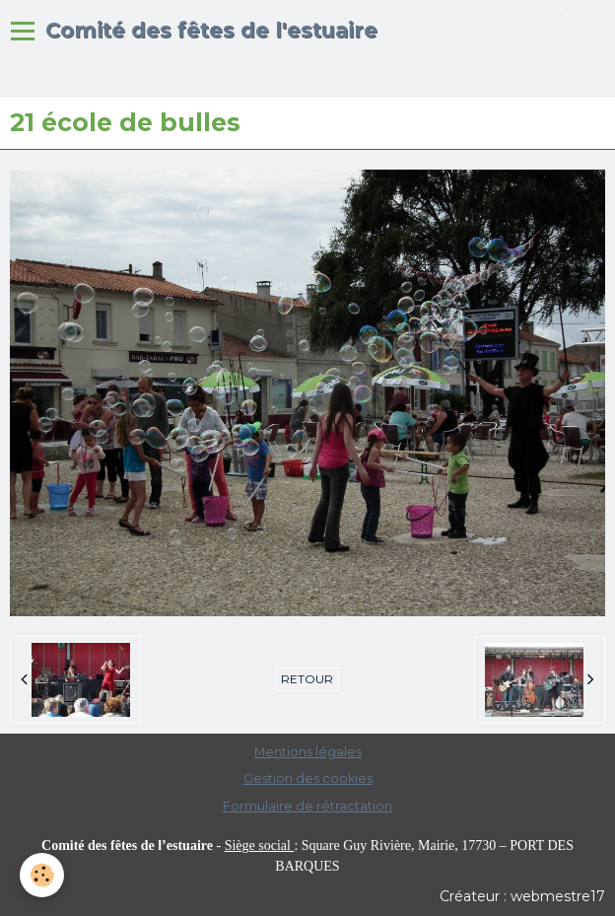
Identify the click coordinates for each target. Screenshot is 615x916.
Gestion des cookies (308, 778)
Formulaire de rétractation (307, 806)
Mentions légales (308, 751)
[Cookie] (42, 875)
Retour (307, 678)
